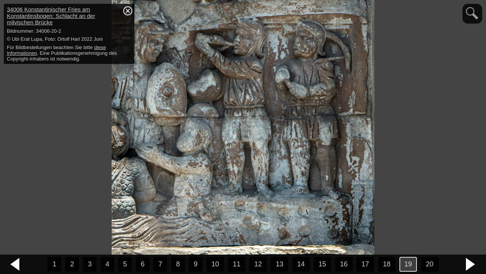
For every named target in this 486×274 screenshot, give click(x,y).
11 (236, 264)
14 (301, 264)
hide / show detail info (127, 11)
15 (322, 264)
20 (430, 264)
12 (258, 264)
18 (387, 264)
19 (408, 264)
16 (344, 264)
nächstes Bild (471, 264)
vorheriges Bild (15, 264)
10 (215, 264)
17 (365, 264)
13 (279, 264)
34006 (51, 15)
